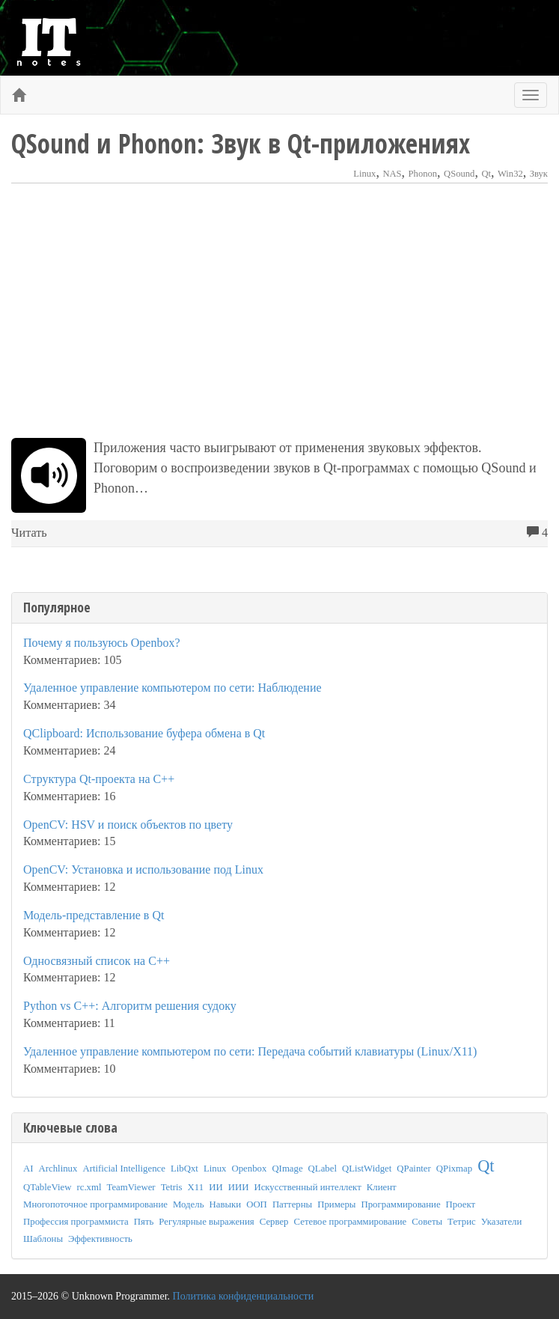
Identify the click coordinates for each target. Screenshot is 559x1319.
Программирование (400, 1204)
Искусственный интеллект (307, 1187)
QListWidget (366, 1168)
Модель (188, 1204)
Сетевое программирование (350, 1221)
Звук (539, 173)
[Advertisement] (279, 310)
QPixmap (454, 1168)
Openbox (248, 1168)
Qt (486, 173)
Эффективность (100, 1239)
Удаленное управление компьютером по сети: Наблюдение (172, 687)
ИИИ (238, 1187)
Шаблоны (43, 1239)
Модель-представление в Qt (93, 915)
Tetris (172, 1187)
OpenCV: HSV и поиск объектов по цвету (128, 824)
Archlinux (58, 1168)
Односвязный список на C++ (96, 960)
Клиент (382, 1187)
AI (28, 1168)
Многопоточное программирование (95, 1204)
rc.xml (88, 1187)
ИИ (215, 1187)
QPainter (414, 1168)
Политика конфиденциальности (243, 1296)
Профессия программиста (76, 1221)
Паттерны (292, 1204)
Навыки (226, 1204)
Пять (144, 1221)
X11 (196, 1187)
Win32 (510, 173)
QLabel (322, 1168)
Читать (29, 533)
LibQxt (184, 1168)
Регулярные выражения (206, 1221)
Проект (461, 1204)
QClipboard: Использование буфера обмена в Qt (144, 733)
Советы (427, 1221)
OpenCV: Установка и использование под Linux (143, 869)
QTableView (47, 1187)
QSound (459, 173)
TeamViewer (131, 1187)
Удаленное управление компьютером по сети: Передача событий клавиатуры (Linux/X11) (250, 1051)
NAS (391, 173)
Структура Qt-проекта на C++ (98, 779)
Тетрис (461, 1221)
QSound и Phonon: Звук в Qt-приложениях (240, 143)
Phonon (423, 173)
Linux (364, 173)
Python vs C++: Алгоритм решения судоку (129, 1005)
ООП (256, 1204)
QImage (287, 1168)
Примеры (336, 1204)
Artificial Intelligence (123, 1168)
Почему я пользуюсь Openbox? (101, 642)
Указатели (501, 1221)
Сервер (274, 1221)
